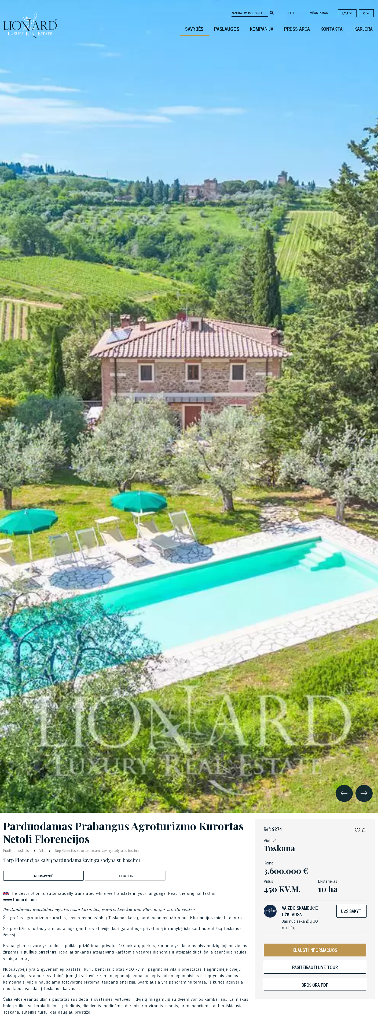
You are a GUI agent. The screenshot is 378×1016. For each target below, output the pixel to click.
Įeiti (291, 12)
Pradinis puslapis (16, 850)
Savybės (194, 29)
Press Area (297, 29)
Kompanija (261, 29)
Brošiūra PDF (315, 984)
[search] (271, 12)
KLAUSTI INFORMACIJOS (315, 950)
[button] (357, 829)
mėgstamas (319, 12)
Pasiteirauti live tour (315, 967)
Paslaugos (226, 29)
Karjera (363, 29)
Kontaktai (332, 29)
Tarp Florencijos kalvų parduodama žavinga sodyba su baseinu (96, 850)
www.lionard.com (20, 899)
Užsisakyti (351, 911)
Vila (42, 850)
